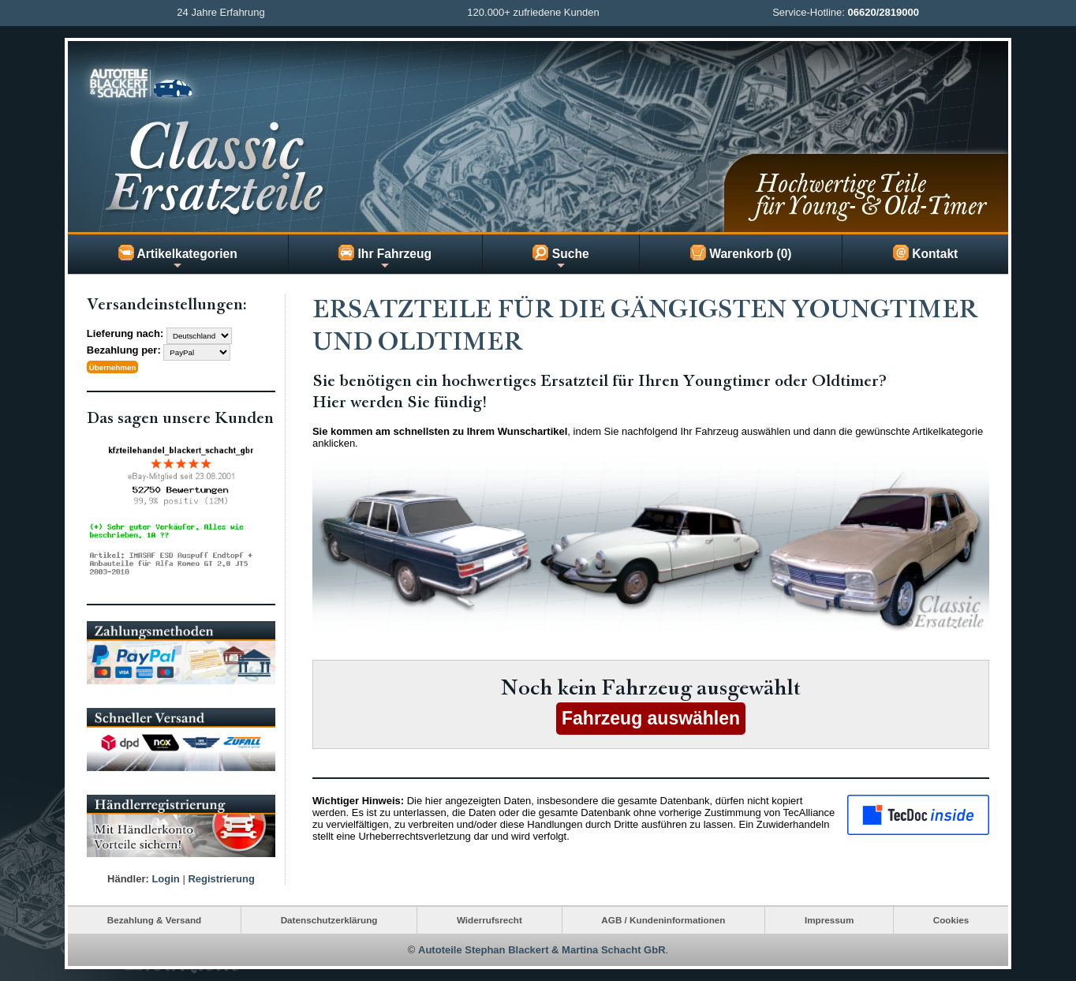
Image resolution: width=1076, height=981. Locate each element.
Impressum (829, 920)
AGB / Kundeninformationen (663, 920)
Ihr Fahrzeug (385, 258)
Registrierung (221, 879)
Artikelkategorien (177, 258)
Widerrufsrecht (489, 920)
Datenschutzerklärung (329, 920)
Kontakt (925, 252)
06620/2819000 (883, 12)
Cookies (951, 920)
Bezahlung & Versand (154, 920)
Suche (560, 258)
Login (165, 879)
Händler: (128, 879)
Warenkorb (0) (741, 252)
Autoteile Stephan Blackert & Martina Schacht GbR (542, 950)
